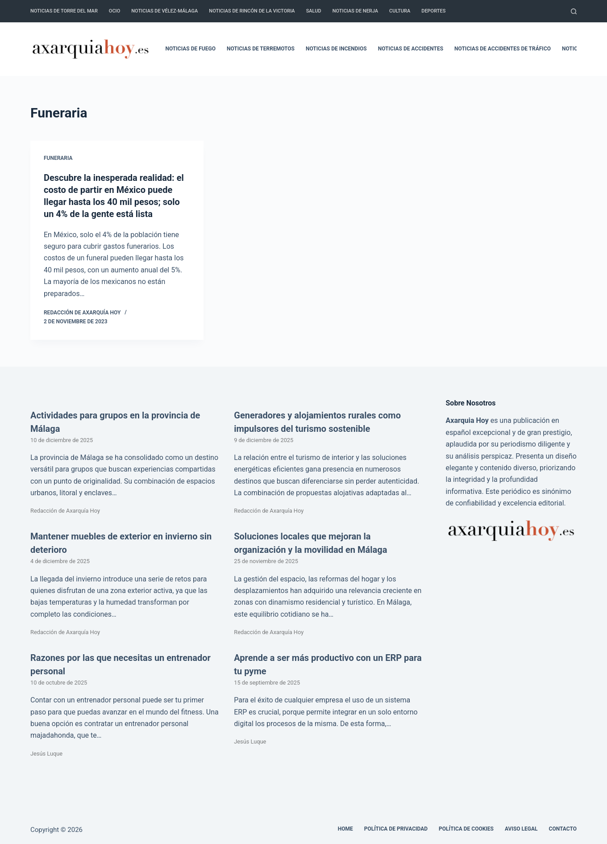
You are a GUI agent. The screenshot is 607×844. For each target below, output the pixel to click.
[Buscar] (574, 11)
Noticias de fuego (191, 49)
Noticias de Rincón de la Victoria (252, 11)
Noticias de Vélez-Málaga (164, 11)
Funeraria (58, 158)
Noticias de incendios (336, 49)
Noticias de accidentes (410, 49)
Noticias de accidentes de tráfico (502, 49)
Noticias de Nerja (355, 11)
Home (345, 827)
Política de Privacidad (396, 827)
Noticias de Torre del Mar (64, 11)
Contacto (563, 827)
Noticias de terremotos (261, 49)
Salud (313, 11)
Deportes (433, 11)
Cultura (399, 11)
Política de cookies (466, 827)
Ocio (114, 11)
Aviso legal (521, 827)
